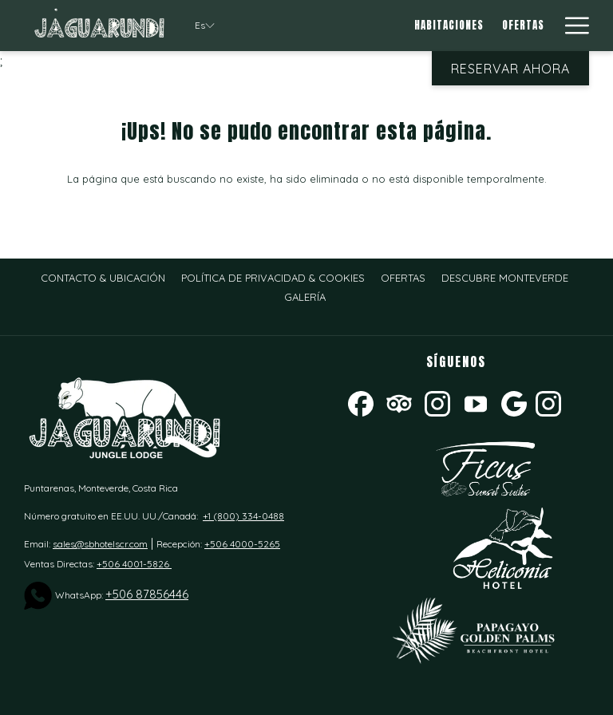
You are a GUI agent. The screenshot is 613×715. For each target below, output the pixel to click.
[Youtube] (475, 402)
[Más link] (571, 25)
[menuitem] (449, 25)
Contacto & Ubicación (103, 277)
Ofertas (403, 277)
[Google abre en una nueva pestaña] (514, 402)
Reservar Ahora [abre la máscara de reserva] (510, 69)
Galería (305, 296)
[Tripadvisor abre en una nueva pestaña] (399, 402)
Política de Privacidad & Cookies (273, 277)
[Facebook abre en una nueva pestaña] (361, 402)
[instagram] (548, 402)
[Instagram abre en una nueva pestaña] (437, 402)
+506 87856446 (146, 594)
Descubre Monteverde (504, 277)
